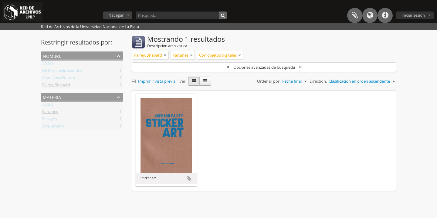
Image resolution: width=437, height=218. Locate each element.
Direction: (318, 81)
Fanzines (50, 112)
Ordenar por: (268, 81)
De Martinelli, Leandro (62, 71)
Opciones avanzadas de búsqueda (264, 67)
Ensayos (49, 120)
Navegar (116, 15)
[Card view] (194, 81)
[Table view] (205, 81)
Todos (47, 64)
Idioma (370, 15)
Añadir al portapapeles (189, 179)
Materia (52, 97)
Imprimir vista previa (153, 81)
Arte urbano (53, 127)
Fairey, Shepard (56, 86)
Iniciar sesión (413, 15)
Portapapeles (354, 15)
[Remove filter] (165, 55)
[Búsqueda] (181, 15)
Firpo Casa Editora (58, 78)
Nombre (52, 55)
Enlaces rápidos (385, 15)
